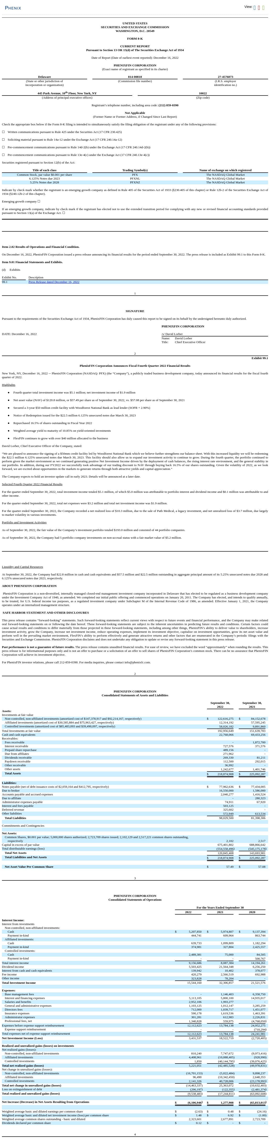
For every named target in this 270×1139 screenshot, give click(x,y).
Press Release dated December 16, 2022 (53, 282)
